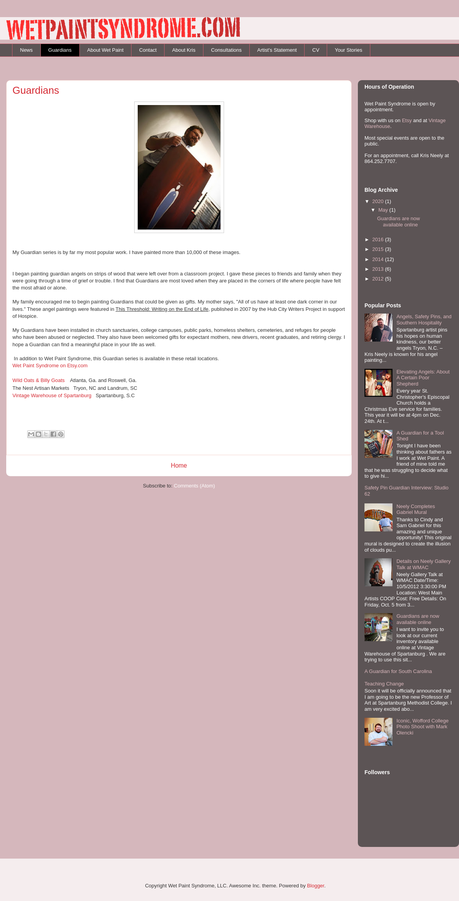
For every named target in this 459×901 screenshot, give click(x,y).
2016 (378, 239)
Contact (148, 50)
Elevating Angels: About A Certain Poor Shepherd (423, 378)
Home (179, 465)
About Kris (184, 50)
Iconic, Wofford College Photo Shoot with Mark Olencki (422, 727)
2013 (378, 269)
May (383, 210)
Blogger (315, 886)
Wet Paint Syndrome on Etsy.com (50, 365)
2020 (378, 201)
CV (315, 50)
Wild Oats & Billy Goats (38, 380)
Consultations (226, 50)
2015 (378, 249)
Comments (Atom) (194, 486)
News (26, 50)
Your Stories (348, 50)
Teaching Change (384, 684)
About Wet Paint (105, 50)
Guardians (60, 50)
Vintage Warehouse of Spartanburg (51, 395)
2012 (378, 279)
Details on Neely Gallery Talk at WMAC (423, 564)
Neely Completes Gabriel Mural (415, 509)
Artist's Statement (276, 50)
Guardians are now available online (398, 222)
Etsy (407, 120)
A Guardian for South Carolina (398, 671)
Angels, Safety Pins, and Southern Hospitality (424, 320)
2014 (378, 259)
